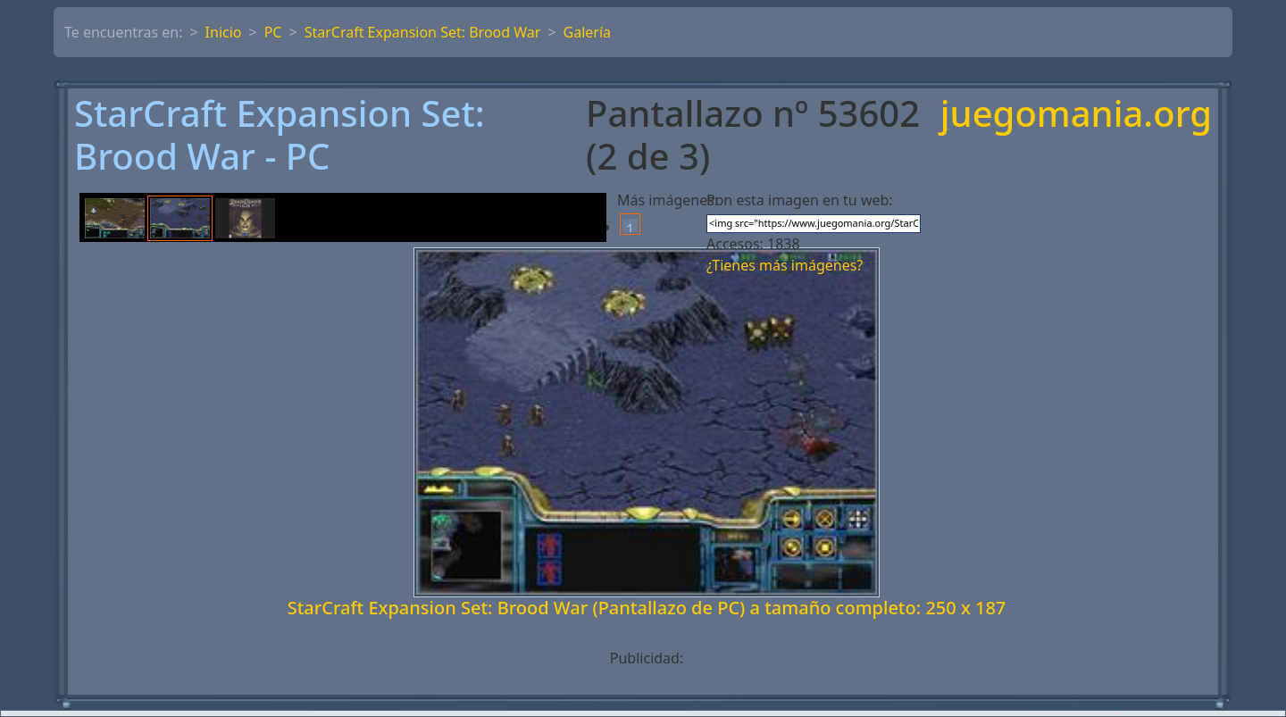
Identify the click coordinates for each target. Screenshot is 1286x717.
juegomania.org (1076, 115)
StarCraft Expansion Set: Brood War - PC (279, 135)
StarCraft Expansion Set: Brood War (423, 32)
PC (273, 32)
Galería (588, 32)
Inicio (223, 32)
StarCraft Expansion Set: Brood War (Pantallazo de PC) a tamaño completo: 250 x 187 (647, 608)
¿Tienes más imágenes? (784, 265)
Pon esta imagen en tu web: (799, 200)
